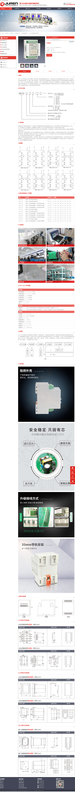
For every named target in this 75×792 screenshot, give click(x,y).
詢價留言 (49, 55)
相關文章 (50, 71)
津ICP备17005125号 (41, 790)
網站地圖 (35, 790)
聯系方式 (70, 8)
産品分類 (37, 71)
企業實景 (59, 8)
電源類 (2, 51)
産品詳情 (24, 71)
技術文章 (6, 33)
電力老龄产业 (4, 40)
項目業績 (38, 8)
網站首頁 (17, 8)
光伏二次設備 (4, 44)
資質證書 (49, 8)
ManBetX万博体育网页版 (4, 0)
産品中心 (3, 8)
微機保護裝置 (4, 42)
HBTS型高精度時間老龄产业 (55, 39)
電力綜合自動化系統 (5, 49)
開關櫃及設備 (4, 53)
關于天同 (28, 8)
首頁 (3, 33)
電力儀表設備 (4, 47)
